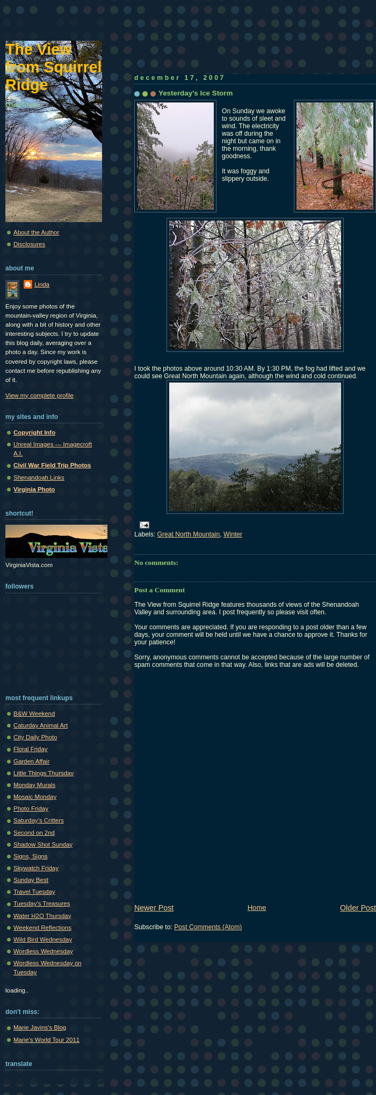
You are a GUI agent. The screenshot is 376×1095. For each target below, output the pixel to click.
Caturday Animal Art (40, 725)
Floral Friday (30, 749)
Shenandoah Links (38, 477)
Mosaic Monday (34, 796)
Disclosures (29, 244)
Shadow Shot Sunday (43, 844)
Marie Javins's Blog (39, 1027)
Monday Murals (34, 785)
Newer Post (153, 907)
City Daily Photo (35, 737)
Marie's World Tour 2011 (46, 1040)
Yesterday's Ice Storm (195, 93)
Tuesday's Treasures (41, 903)
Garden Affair (31, 761)
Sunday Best (30, 880)
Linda (41, 284)
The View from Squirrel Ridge (53, 67)
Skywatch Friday (36, 868)
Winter (232, 534)
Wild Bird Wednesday (42, 939)
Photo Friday (30, 808)
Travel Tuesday (34, 891)
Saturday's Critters (38, 820)
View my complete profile (39, 395)
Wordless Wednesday (43, 951)
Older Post (358, 907)
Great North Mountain (188, 534)
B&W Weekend (34, 713)
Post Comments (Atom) (208, 927)
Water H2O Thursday (42, 916)
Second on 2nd (34, 832)
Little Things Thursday (43, 773)
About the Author (36, 232)
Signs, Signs (30, 856)
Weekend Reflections (42, 927)
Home (257, 907)
